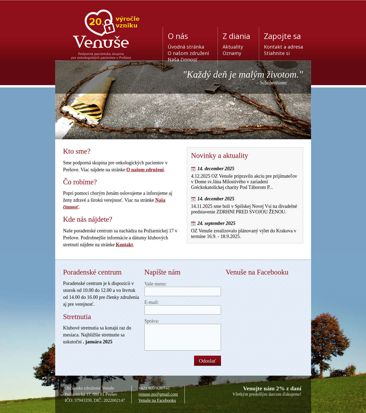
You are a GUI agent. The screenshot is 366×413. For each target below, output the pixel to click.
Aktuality (233, 46)
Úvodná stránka (186, 46)
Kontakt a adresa (283, 46)
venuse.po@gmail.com (158, 394)
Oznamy (232, 53)
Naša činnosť (182, 59)
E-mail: (151, 302)
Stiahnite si (277, 53)
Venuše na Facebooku (157, 400)
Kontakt (124, 244)
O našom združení (188, 53)
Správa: (151, 321)
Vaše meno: (155, 284)
